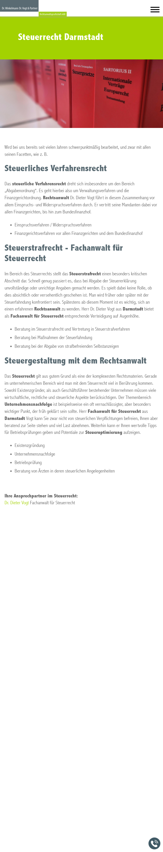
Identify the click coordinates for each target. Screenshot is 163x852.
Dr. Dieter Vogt (17, 503)
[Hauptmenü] (155, 10)
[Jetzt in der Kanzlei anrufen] (154, 843)
